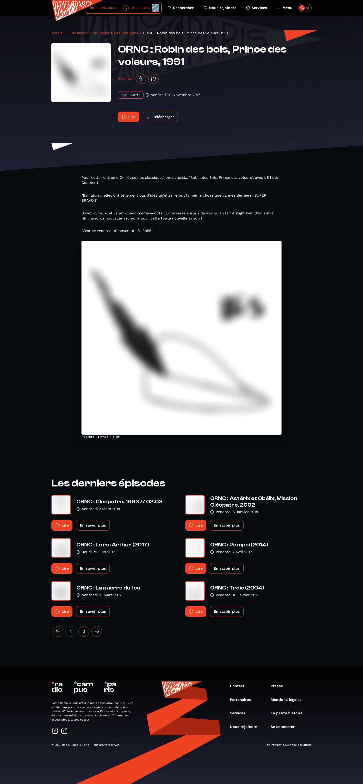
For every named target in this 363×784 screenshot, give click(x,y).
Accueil (58, 33)
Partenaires (243, 699)
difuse (307, 744)
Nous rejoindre (219, 8)
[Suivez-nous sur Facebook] (55, 731)
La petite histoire (289, 713)
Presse (279, 686)
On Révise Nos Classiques (115, 33)
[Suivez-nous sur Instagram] (64, 731)
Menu (284, 8)
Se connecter (285, 726)
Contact (239, 686)
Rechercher (180, 8)
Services (256, 8)
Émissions (78, 33)
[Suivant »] (97, 631)
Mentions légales (288, 699)
